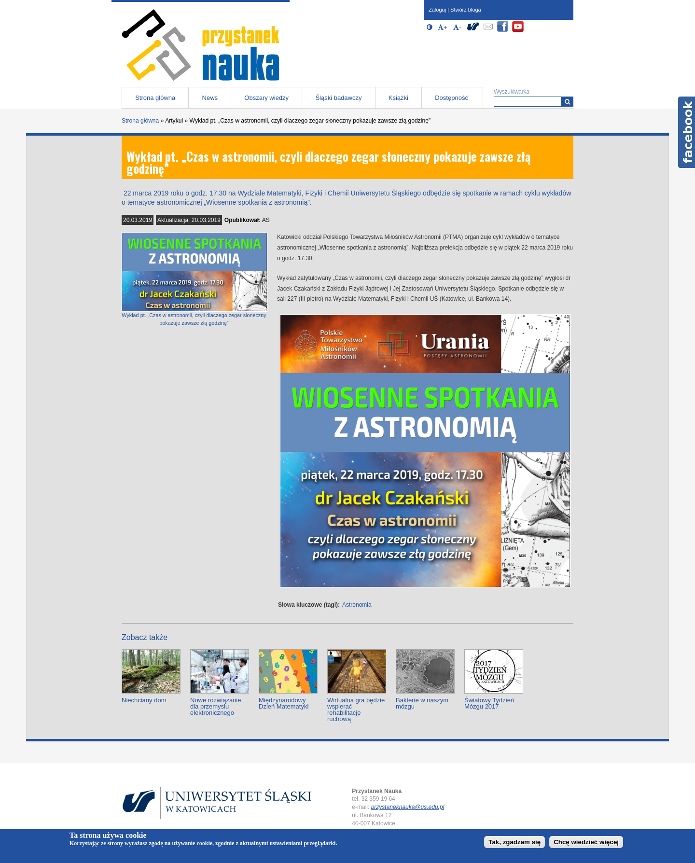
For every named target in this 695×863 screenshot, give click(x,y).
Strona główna (155, 97)
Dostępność (451, 97)
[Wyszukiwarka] (567, 102)
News (210, 97)
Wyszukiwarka (511, 91)
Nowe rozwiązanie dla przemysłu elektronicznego (215, 706)
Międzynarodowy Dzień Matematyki (283, 703)
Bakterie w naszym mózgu (422, 703)
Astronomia (357, 604)
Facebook (686, 132)
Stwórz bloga (465, 10)
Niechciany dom (144, 700)
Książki (398, 97)
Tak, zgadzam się (514, 842)
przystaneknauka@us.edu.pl (408, 807)
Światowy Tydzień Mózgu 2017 (489, 703)
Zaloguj (437, 10)
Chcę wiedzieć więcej (586, 842)
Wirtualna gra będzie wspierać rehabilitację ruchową (356, 709)
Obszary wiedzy (266, 97)
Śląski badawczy (338, 97)
